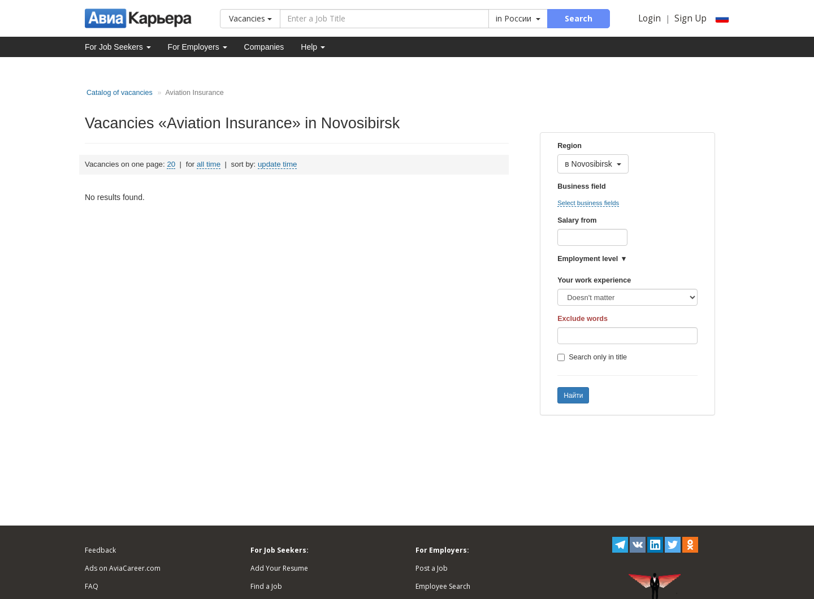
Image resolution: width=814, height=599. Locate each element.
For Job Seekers (118, 46)
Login (649, 18)
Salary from (576, 220)
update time (277, 164)
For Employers (197, 46)
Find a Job (266, 586)
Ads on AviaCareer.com (123, 568)
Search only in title (592, 357)
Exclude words (582, 319)
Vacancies (250, 18)
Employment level (587, 259)
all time (208, 164)
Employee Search (442, 586)
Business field (581, 186)
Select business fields (588, 202)
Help (313, 46)
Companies (264, 46)
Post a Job (431, 568)
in (518, 18)
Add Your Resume (279, 568)
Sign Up (690, 18)
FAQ (91, 586)
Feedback (100, 550)
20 (171, 164)
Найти (573, 396)
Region (569, 146)
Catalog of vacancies (119, 93)
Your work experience (594, 280)
